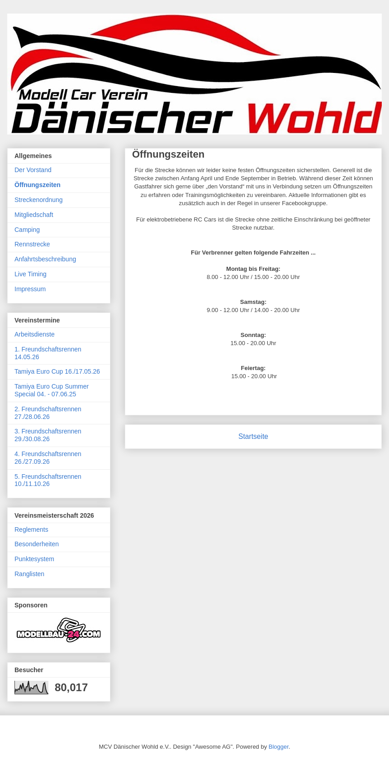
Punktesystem (34, 559)
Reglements (31, 529)
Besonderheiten (36, 544)
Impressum (30, 289)
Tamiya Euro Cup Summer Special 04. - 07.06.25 (51, 390)
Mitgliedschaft (33, 214)
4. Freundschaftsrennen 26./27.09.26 (47, 457)
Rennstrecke (32, 244)
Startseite (253, 436)
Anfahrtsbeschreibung (45, 259)
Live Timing (30, 274)
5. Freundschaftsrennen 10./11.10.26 (47, 480)
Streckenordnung (38, 199)
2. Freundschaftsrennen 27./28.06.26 (47, 412)
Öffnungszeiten (37, 184)
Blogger (279, 746)
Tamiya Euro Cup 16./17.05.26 (57, 371)
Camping (27, 229)
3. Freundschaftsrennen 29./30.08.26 (47, 435)
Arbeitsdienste (34, 334)
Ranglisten (29, 573)
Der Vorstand (33, 169)
